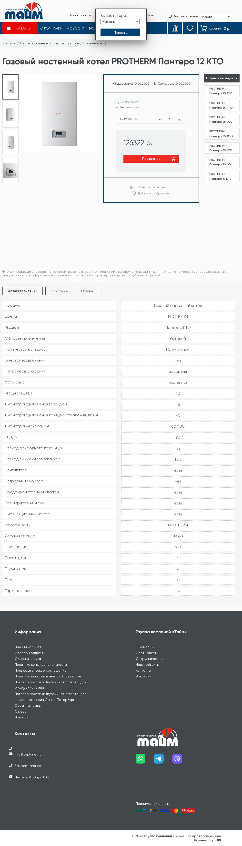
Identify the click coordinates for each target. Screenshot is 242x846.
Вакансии (143, 676)
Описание (59, 291)
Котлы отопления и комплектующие (49, 43)
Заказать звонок (28, 766)
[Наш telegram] (163, 760)
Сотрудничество (150, 659)
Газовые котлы (95, 43)
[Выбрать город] (120, 21)
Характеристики (22, 291)
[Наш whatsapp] (145, 760)
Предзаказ (151, 159)
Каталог (9, 43)
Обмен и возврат (29, 659)
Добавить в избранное (153, 193)
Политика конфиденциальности (41, 664)
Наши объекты (147, 664)
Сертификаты (147, 653)
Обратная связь (27, 705)
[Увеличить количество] (179, 119)
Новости (22, 717)
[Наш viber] (181, 760)
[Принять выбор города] (120, 32)
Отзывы (87, 291)
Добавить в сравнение (151, 187)
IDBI (218, 840)
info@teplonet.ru (28, 754)
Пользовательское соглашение (41, 670)
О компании (145, 647)
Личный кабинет (28, 647)
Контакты (143, 670)
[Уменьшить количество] (160, 119)
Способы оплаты (29, 653)
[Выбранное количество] (170, 119)
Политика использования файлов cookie (48, 676)
